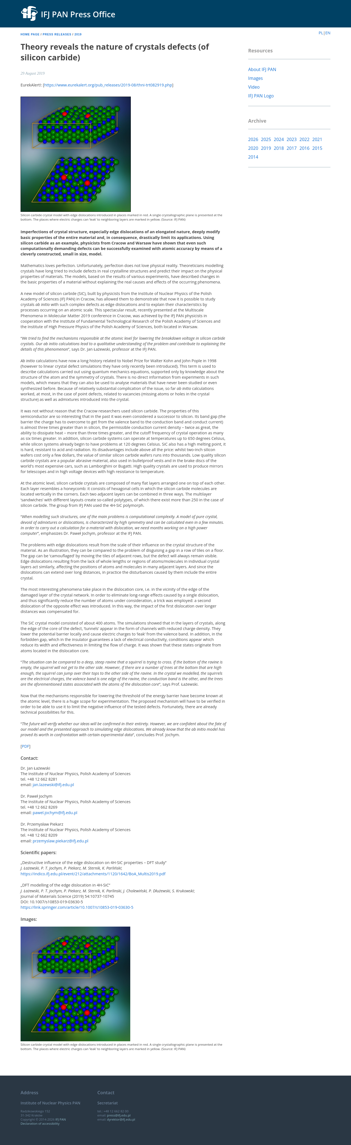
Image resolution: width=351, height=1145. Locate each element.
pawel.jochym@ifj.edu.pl (55, 812)
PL (321, 32)
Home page (30, 34)
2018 (279, 148)
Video (254, 87)
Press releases (57, 34)
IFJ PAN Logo (261, 96)
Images (255, 78)
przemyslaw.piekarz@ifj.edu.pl (60, 840)
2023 (292, 139)
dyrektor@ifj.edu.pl (121, 1119)
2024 (279, 139)
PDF (25, 746)
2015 (317, 148)
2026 (253, 139)
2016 (304, 148)
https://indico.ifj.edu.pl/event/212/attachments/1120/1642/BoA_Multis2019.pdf (93, 873)
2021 (317, 139)
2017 (292, 148)
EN (327, 32)
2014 (253, 157)
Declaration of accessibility (40, 1123)
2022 (304, 139)
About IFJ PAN (262, 69)
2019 (78, 34)
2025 (266, 139)
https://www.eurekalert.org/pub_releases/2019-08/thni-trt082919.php (108, 85)
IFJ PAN (60, 1119)
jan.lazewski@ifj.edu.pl (53, 784)
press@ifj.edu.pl (119, 1115)
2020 (253, 148)
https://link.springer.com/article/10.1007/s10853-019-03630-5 (77, 907)
